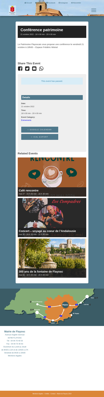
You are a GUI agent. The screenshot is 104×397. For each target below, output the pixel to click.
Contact (39, 3)
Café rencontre (29, 190)
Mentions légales (15, 356)
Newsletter (76, 3)
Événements (26, 120)
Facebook (50, 3)
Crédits (47, 393)
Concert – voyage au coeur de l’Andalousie (47, 231)
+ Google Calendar (40, 129)
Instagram (63, 3)
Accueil (28, 3)
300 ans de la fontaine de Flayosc (41, 271)
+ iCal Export (39, 137)
